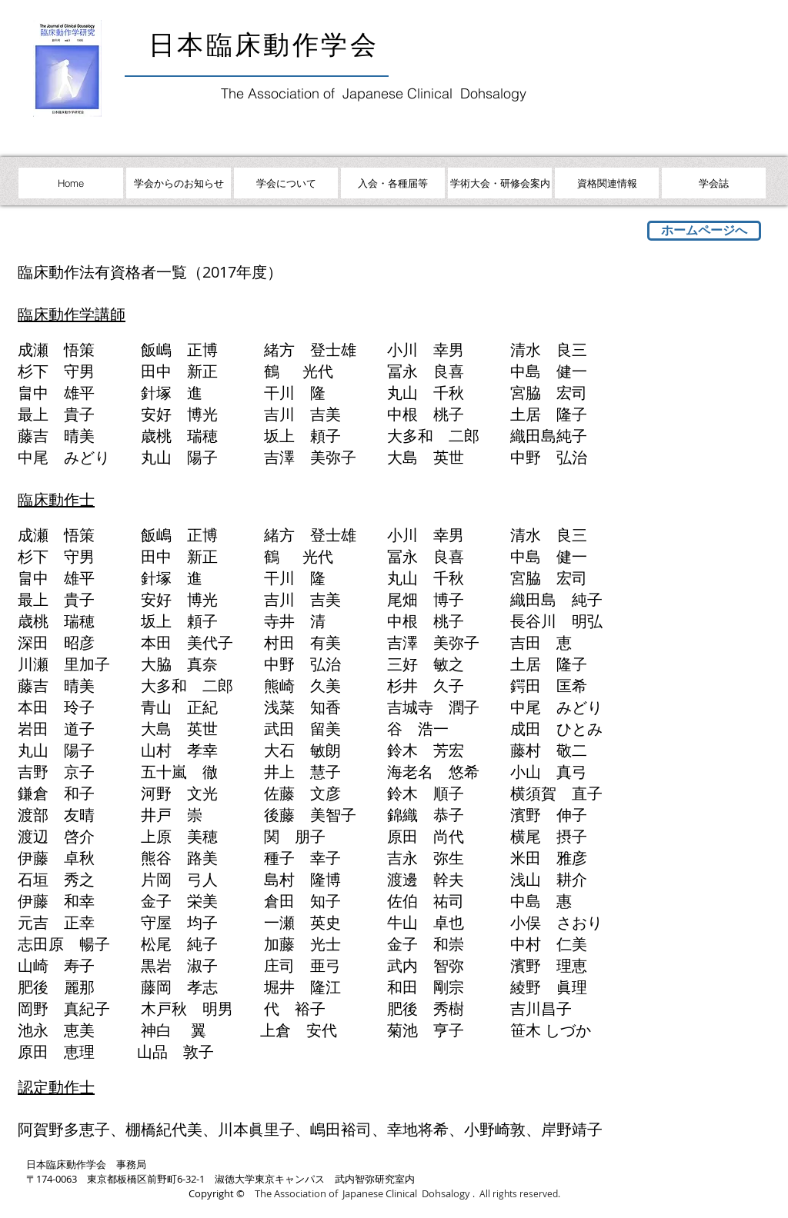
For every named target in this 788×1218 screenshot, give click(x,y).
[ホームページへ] (704, 231)
